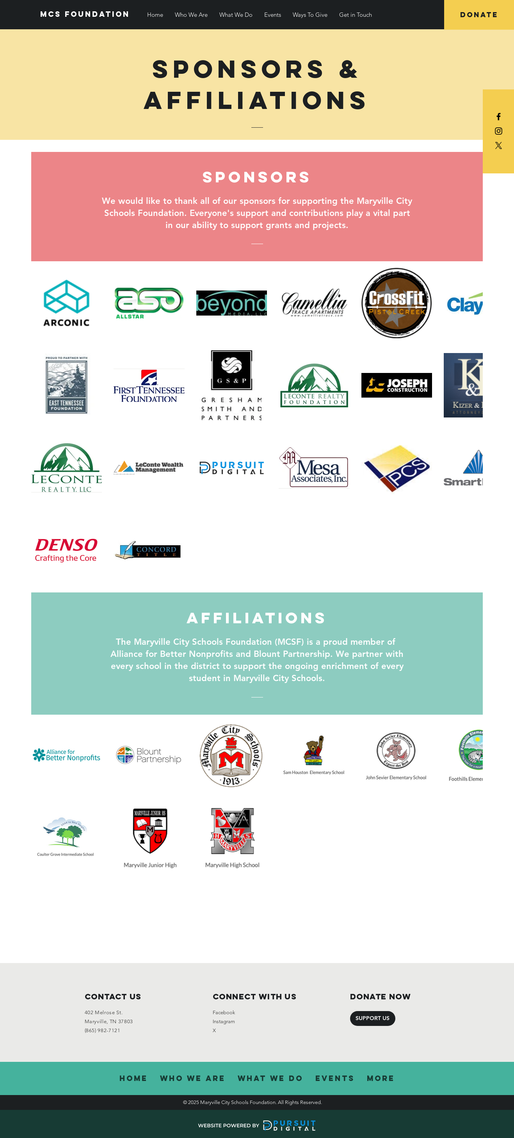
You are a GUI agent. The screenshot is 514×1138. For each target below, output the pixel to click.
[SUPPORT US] (372, 1018)
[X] (498, 145)
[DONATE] (479, 15)
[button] (191, 15)
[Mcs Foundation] (85, 14)
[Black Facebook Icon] (498, 116)
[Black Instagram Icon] (498, 131)
